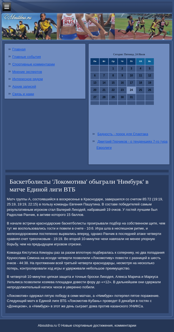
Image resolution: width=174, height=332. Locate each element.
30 (122, 97)
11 (140, 75)
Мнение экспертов (27, 72)
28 (104, 97)
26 (149, 89)
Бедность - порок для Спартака (122, 134)
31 (131, 97)
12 (149, 75)
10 (131, 75)
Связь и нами (23, 94)
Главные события (26, 57)
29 (113, 97)
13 (94, 82)
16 (122, 82)
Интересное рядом (27, 79)
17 (131, 82)
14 (104, 82)
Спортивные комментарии (33, 64)
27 (94, 97)
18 (140, 82)
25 (140, 89)
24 (131, 89)
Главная (19, 49)
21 (104, 89)
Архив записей (24, 86)
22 (113, 89)
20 (94, 89)
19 (149, 82)
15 (113, 82)
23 (122, 89)
